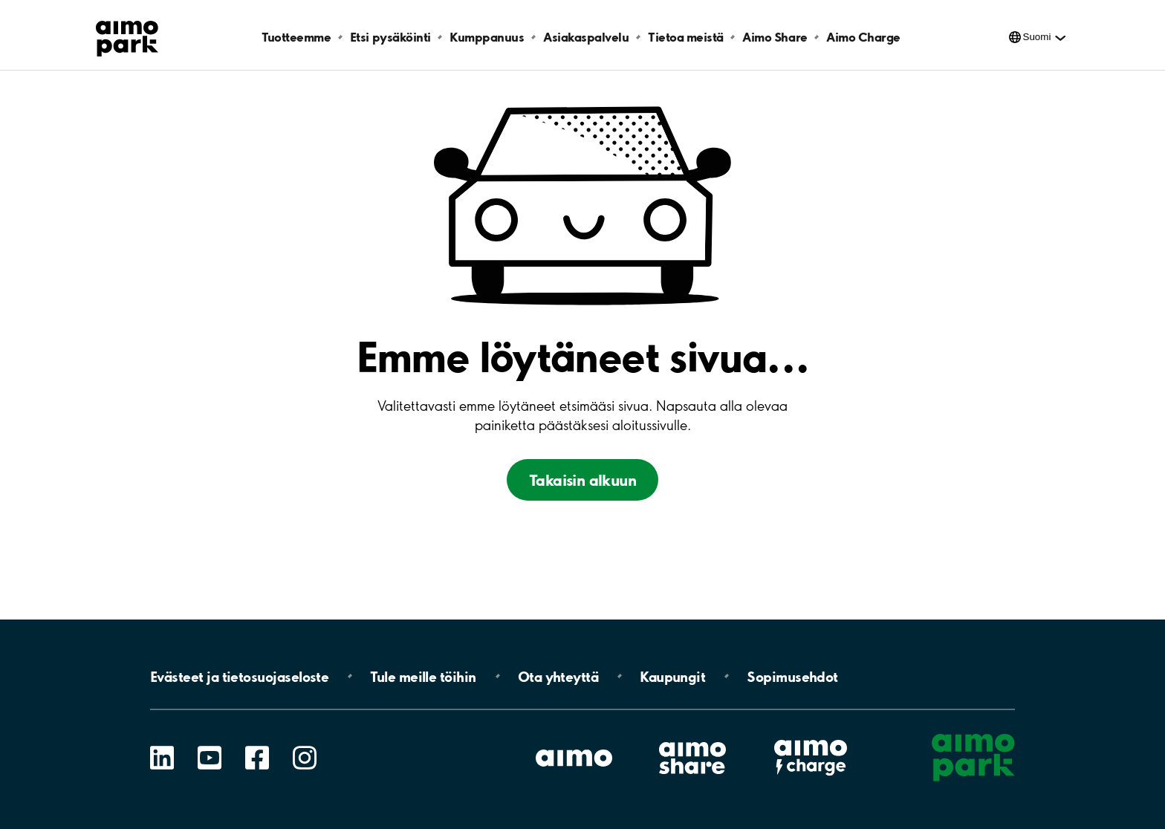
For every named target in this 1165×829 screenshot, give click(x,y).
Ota (558, 676)
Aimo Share (774, 37)
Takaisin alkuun (582, 480)
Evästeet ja (239, 676)
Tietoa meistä (686, 37)
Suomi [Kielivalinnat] (1037, 36)
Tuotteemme (296, 37)
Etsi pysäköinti (390, 37)
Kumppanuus (487, 37)
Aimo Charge (863, 37)
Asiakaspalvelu (586, 37)
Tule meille (423, 676)
